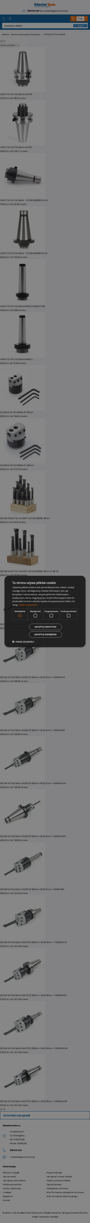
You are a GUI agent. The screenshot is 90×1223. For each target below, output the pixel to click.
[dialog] (45, 611)
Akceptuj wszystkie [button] (45, 626)
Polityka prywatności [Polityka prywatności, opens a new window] (27, 604)
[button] (23, 641)
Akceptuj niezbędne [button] (45, 634)
